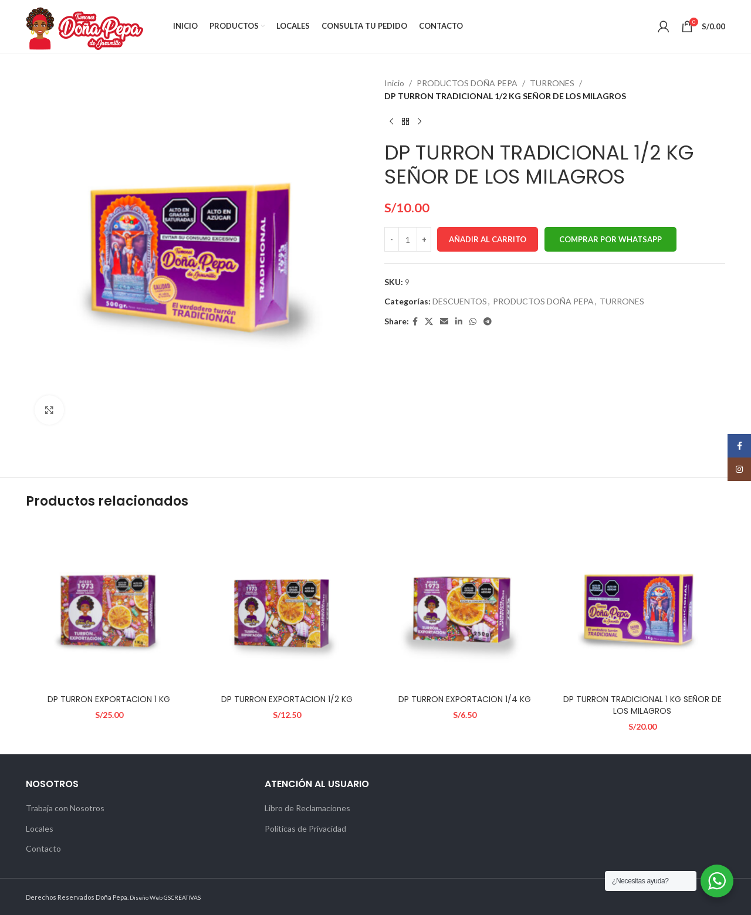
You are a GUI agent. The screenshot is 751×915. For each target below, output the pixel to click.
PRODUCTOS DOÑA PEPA (467, 83)
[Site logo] (85, 25)
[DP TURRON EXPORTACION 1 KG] (109, 606)
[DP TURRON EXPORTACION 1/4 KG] (464, 606)
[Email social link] (444, 322)
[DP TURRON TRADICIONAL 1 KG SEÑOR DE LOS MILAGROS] (642, 606)
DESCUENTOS (459, 301)
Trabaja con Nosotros (65, 808)
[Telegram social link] (487, 322)
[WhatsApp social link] (473, 322)
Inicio (394, 83)
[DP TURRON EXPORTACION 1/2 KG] (287, 606)
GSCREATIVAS (182, 897)
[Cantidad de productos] (408, 239)
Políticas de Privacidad (305, 828)
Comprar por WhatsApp (610, 239)
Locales (39, 828)
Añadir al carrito (487, 239)
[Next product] (419, 122)
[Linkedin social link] (459, 322)
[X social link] (429, 322)
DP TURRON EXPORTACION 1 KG (109, 699)
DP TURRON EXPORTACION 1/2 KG (287, 699)
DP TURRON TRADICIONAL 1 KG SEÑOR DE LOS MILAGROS (642, 705)
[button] (610, 239)
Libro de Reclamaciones (307, 808)
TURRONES (552, 83)
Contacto (43, 848)
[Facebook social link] (415, 322)
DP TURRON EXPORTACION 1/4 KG (464, 699)
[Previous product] (391, 122)
